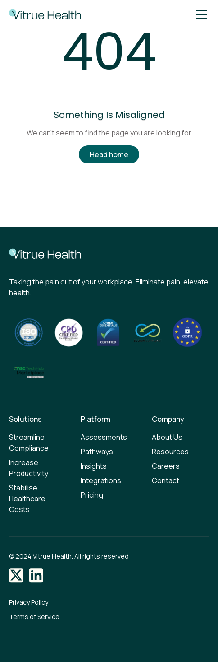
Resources (170, 452)
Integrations (101, 480)
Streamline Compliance (29, 442)
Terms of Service (34, 616)
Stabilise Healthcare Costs (27, 498)
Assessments (104, 437)
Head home (109, 154)
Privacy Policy (28, 602)
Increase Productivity (28, 467)
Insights (94, 466)
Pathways (97, 452)
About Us (167, 437)
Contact (165, 480)
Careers (166, 466)
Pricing (92, 495)
